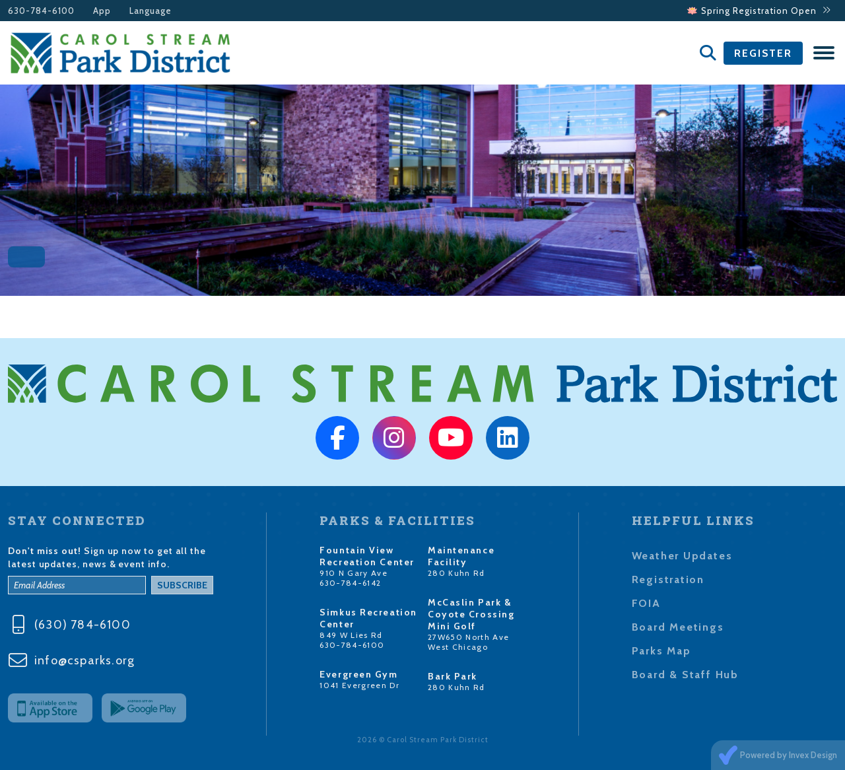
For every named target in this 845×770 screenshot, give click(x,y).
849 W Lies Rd (351, 635)
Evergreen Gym (358, 674)
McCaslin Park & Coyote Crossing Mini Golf (471, 614)
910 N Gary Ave (354, 573)
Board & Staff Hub (685, 674)
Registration (668, 579)
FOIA (646, 603)
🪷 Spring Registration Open (759, 10)
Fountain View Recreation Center (367, 556)
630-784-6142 (350, 583)
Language (150, 11)
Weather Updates (682, 555)
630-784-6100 (41, 11)
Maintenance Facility (461, 556)
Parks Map (661, 651)
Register (763, 53)
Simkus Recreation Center (368, 618)
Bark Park (452, 676)
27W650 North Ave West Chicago (468, 642)
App (102, 11)
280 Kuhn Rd (456, 573)
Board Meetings (678, 627)
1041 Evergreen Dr (359, 685)
